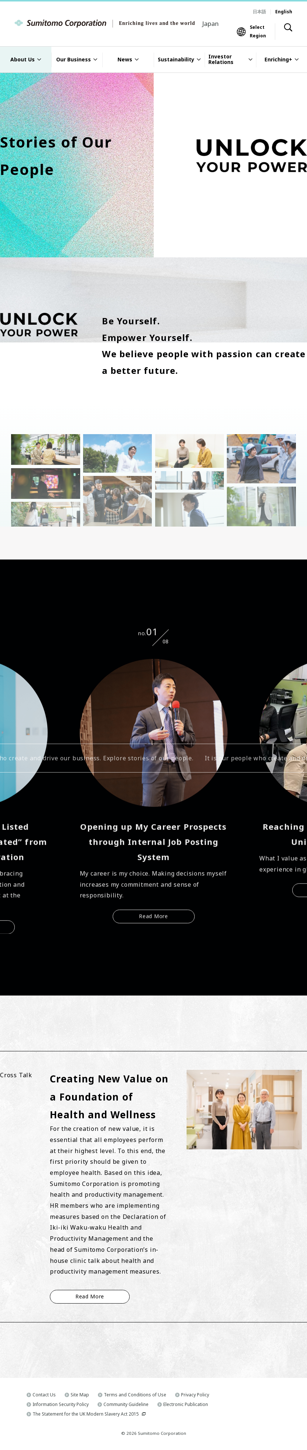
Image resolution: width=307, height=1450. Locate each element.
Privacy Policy (195, 1395)
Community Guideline (126, 1404)
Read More (153, 917)
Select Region (258, 31)
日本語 (259, 12)
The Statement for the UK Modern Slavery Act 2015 (86, 1414)
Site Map (80, 1395)
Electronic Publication (185, 1404)
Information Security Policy (61, 1404)
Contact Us (44, 1395)
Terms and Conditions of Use (135, 1395)
